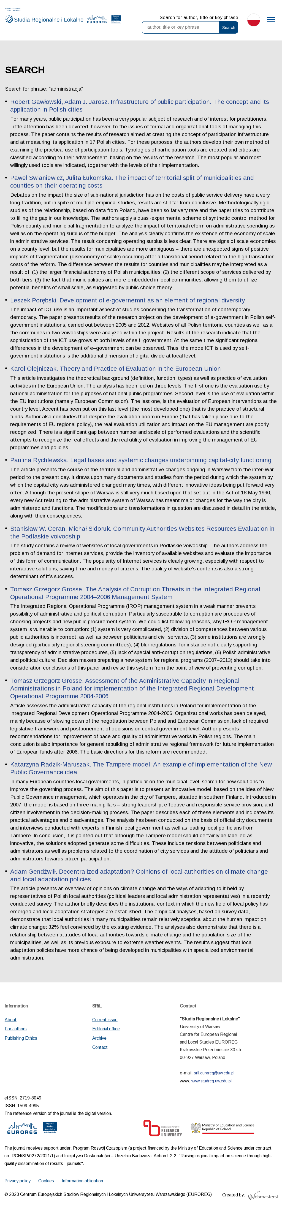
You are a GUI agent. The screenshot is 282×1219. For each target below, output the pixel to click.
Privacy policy (17, 1181)
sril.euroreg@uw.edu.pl (214, 1073)
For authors (16, 1028)
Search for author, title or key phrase (199, 17)
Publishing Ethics (21, 1038)
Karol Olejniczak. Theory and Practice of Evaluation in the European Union (115, 368)
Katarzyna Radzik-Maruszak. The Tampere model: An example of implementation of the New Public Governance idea (141, 768)
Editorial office (106, 1028)
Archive (99, 1038)
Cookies (46, 1181)
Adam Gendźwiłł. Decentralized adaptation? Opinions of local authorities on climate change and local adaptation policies (139, 875)
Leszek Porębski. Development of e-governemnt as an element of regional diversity (127, 300)
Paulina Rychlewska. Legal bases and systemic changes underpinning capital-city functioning (141, 460)
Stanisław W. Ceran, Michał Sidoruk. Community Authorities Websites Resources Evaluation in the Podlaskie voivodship (142, 532)
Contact (100, 1047)
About (11, 1019)
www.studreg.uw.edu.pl (211, 1081)
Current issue (105, 1019)
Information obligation (82, 1181)
